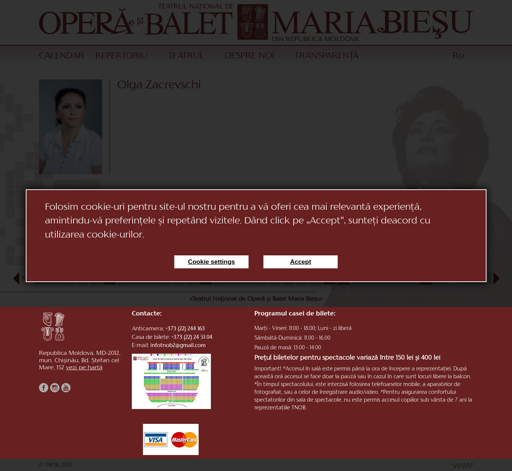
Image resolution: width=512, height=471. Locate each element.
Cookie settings (211, 261)
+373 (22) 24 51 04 (192, 337)
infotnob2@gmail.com (178, 345)
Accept (300, 261)
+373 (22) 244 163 (185, 329)
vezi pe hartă (84, 368)
